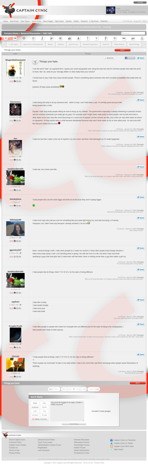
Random (84, 21)
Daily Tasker (118, 449)
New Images (48, 21)
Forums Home (11, 33)
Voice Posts (36, 21)
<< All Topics (13, 44)
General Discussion (30, 33)
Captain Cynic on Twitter (123, 443)
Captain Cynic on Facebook (124, 440)
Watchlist (104, 21)
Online (76, 21)
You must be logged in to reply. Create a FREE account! (67, 411)
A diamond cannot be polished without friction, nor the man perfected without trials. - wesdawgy (74, 27)
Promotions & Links (81, 453)
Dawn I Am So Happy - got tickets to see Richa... (131, 10)
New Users (59, 21)
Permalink (140, 92)
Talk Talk (47, 33)
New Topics (25, 21)
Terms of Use (88, 463)
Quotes (69, 21)
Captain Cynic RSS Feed (123, 446)
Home (5, 21)
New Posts (14, 21)
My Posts (94, 21)
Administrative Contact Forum (49, 445)
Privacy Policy (14, 453)
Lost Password (44, 450)
